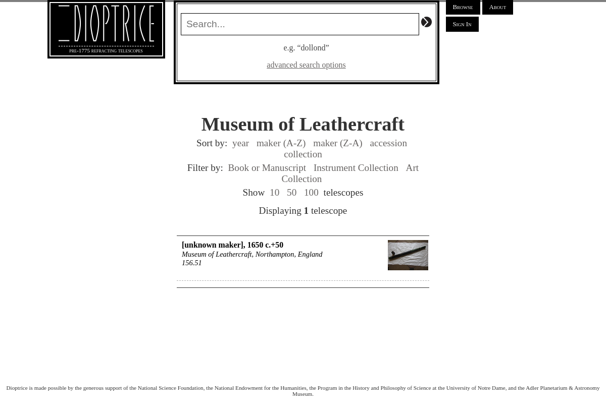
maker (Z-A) (337, 143)
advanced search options (306, 65)
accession (388, 143)
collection (303, 154)
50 (291, 192)
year (240, 143)
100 (311, 192)
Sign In (462, 24)
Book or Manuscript (267, 167)
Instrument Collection (356, 167)
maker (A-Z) (281, 143)
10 (274, 192)
